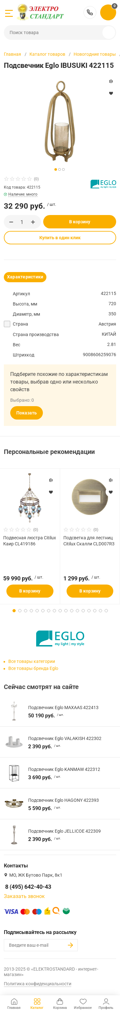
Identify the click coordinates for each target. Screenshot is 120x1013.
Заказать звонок (24, 896)
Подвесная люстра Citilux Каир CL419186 (29, 540)
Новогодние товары (95, 54)
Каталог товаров (47, 54)
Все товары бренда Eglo (33, 668)
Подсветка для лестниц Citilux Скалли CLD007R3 (89, 540)
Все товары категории (31, 661)
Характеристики (25, 276)
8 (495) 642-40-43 (90, 12)
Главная (12, 54)
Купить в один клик (60, 237)
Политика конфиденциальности (37, 983)
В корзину (79, 221)
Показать (26, 412)
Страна (20, 324)
